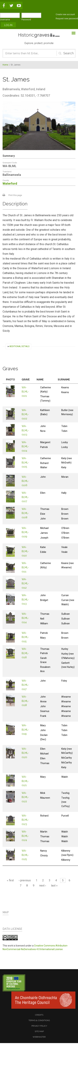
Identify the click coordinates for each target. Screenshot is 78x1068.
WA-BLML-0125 (25, 855)
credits (39, 1015)
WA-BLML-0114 (25, 618)
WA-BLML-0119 (25, 729)
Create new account (65, 14)
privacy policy (39, 1026)
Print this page (15, 195)
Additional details (19, 346)
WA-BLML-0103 (25, 430)
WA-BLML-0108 (25, 513)
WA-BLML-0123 (25, 819)
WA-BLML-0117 (25, 685)
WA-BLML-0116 (25, 653)
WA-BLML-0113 (25, 599)
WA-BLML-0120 (25, 753)
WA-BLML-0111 (25, 567)
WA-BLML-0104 (25, 446)
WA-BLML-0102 (25, 414)
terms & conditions (39, 1020)
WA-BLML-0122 (25, 797)
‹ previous (25, 880)
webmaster (39, 1037)
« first (10, 880)
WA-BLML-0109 (25, 532)
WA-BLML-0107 (25, 497)
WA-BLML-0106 (25, 481)
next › (42, 885)
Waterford (10, 183)
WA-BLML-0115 (25, 637)
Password (26, 19)
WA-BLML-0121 (25, 781)
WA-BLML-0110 (25, 551)
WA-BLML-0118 (25, 700)
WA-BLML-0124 (25, 835)
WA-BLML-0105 (25, 462)
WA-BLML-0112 (25, 583)
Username (5, 19)
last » (54, 885)
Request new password (67, 18)
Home (5, 65)
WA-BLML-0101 (25, 391)
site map (39, 1031)
